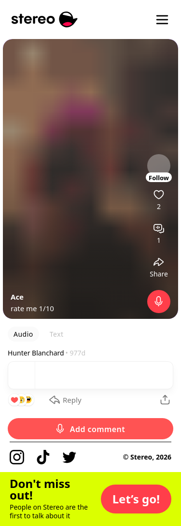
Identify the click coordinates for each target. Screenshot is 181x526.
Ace (17, 297)
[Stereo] (45, 19)
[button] (136, 499)
